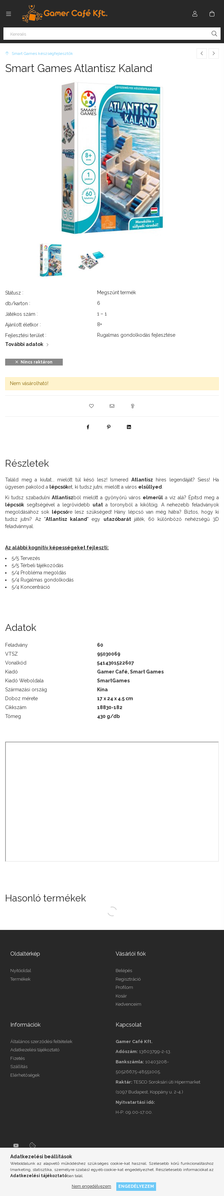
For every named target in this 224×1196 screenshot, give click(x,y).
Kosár (121, 995)
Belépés (124, 970)
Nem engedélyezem (91, 1186)
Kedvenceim (128, 1004)
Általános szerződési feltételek (41, 1041)
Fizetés (17, 1058)
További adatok (24, 344)
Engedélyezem (136, 1186)
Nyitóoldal (20, 970)
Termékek (20, 979)
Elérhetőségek (25, 1075)
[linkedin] (129, 427)
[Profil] (194, 14)
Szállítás (18, 1066)
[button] (91, 406)
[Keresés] (112, 33)
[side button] (8, 14)
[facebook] (88, 427)
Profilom (124, 987)
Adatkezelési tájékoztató (34, 1049)
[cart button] (212, 14)
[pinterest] (109, 427)
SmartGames (113, 680)
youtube (16, 1145)
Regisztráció (128, 979)
